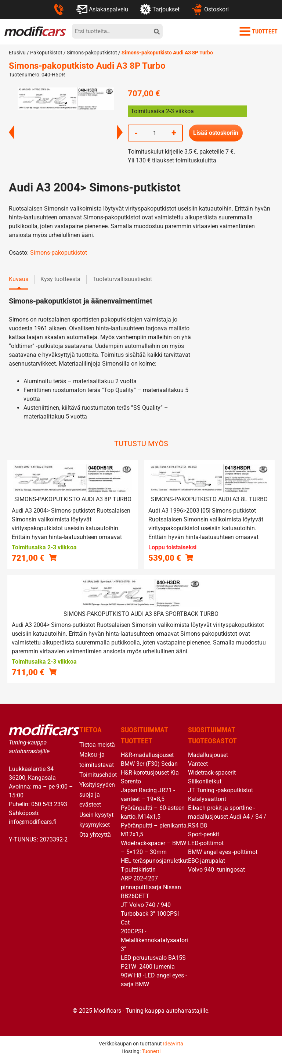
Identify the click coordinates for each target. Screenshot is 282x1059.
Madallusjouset (208, 754)
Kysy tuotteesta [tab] (60, 279)
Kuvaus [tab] (18, 279)
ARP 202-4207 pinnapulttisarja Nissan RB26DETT (151, 887)
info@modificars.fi (33, 821)
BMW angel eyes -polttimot (222, 851)
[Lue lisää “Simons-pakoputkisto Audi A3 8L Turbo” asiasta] (189, 557)
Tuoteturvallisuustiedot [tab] (122, 279)
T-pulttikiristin (138, 869)
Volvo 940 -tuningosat (216, 869)
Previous (11, 132)
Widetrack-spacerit (212, 772)
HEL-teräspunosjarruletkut (154, 860)
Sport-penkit (203, 834)
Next (120, 132)
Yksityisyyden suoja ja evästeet (97, 794)
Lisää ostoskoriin (215, 132)
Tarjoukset (160, 9)
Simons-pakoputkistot (92, 52)
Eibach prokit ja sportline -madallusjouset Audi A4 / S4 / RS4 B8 (227, 816)
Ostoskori (209, 9)
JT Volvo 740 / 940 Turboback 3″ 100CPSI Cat (150, 913)
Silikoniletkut (204, 781)
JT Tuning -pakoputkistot (220, 790)
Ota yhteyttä (95, 834)
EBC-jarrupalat (206, 860)
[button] (52, 557)
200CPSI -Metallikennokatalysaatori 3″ (154, 940)
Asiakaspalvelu (102, 9)
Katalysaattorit (207, 799)
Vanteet (198, 763)
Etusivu (17, 52)
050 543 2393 (49, 804)
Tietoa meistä (97, 744)
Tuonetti (151, 1051)
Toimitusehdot (98, 774)
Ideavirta (173, 1044)
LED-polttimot (206, 843)
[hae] (157, 31)
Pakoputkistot (46, 52)
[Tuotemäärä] (155, 133)
